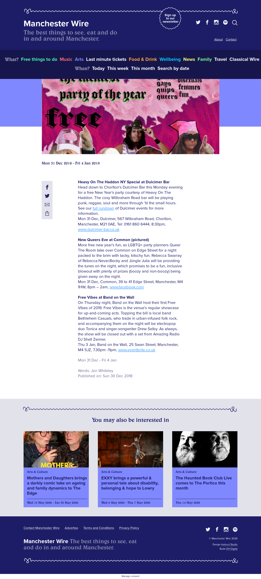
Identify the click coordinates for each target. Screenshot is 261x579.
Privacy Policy (129, 528)
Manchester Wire (56, 23)
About (218, 39)
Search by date (173, 68)
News (189, 59)
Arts (79, 59)
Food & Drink (143, 59)
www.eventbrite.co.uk (136, 350)
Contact (231, 39)
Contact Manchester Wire (41, 528)
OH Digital (231, 548)
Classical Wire (244, 59)
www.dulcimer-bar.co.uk (98, 229)
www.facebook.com (127, 287)
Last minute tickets (106, 59)
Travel (220, 59)
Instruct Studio (229, 544)
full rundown (103, 208)
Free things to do (39, 59)
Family (205, 59)
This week (118, 68)
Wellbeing (170, 59)
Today (98, 68)
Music (66, 59)
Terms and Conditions (98, 528)
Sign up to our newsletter (170, 18)
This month (143, 68)
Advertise (71, 528)
